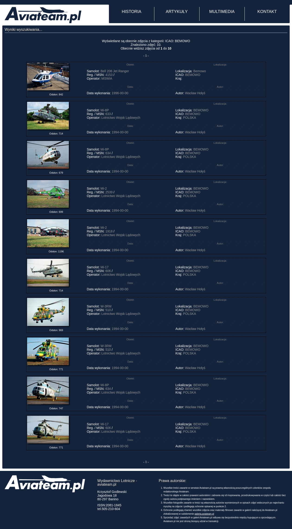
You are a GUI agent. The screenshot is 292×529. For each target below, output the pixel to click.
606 (108, 271)
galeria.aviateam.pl (204, 514)
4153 (109, 75)
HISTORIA (131, 11)
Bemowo (199, 71)
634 (108, 153)
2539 (109, 192)
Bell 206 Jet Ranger (115, 71)
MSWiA (107, 78)
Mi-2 (104, 188)
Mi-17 (105, 267)
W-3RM (106, 306)
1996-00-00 (120, 93)
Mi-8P (105, 110)
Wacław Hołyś (195, 93)
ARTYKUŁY (177, 11)
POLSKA (189, 117)
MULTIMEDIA (222, 11)
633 (108, 114)
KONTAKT (267, 11)
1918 (109, 231)
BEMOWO (192, 75)
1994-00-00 (120, 132)
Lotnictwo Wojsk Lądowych (121, 117)
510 (108, 310)
